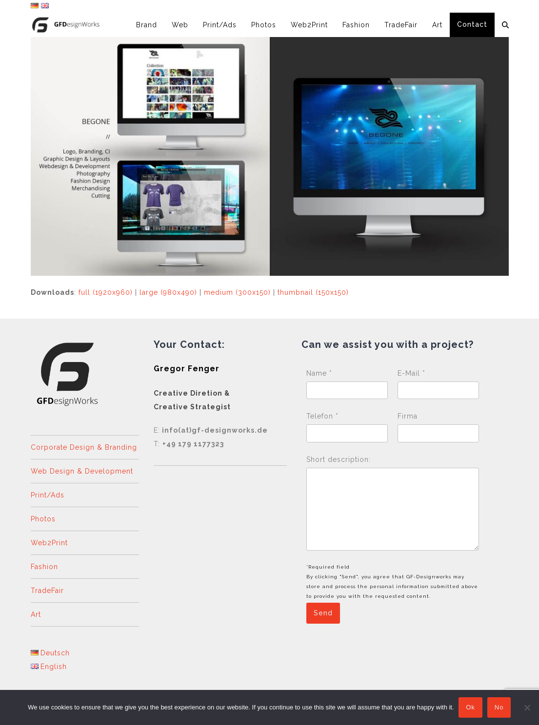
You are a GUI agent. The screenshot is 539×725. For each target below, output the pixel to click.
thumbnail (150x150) (313, 292)
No (499, 707)
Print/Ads (47, 495)
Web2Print (49, 543)
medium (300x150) (237, 292)
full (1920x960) (106, 292)
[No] (527, 707)
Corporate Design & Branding (84, 447)
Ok (471, 707)
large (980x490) (168, 292)
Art (36, 614)
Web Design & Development (82, 471)
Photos (43, 519)
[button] (505, 25)
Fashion (44, 567)
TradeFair (47, 590)
